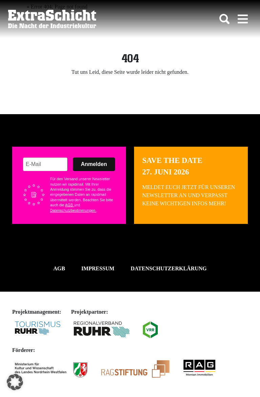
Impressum (97, 268)
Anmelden (94, 164)
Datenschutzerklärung (169, 268)
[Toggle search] (224, 19)
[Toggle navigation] (243, 19)
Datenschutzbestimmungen (73, 210)
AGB (69, 205)
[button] (15, 382)
